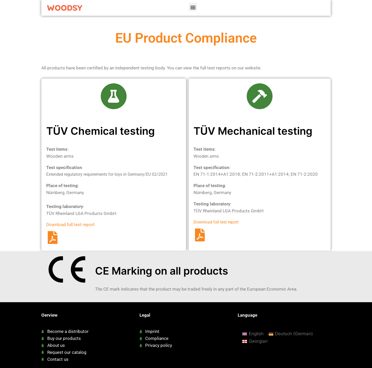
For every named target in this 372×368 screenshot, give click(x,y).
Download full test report (70, 224)
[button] (193, 7)
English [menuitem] (256, 333)
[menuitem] (253, 334)
